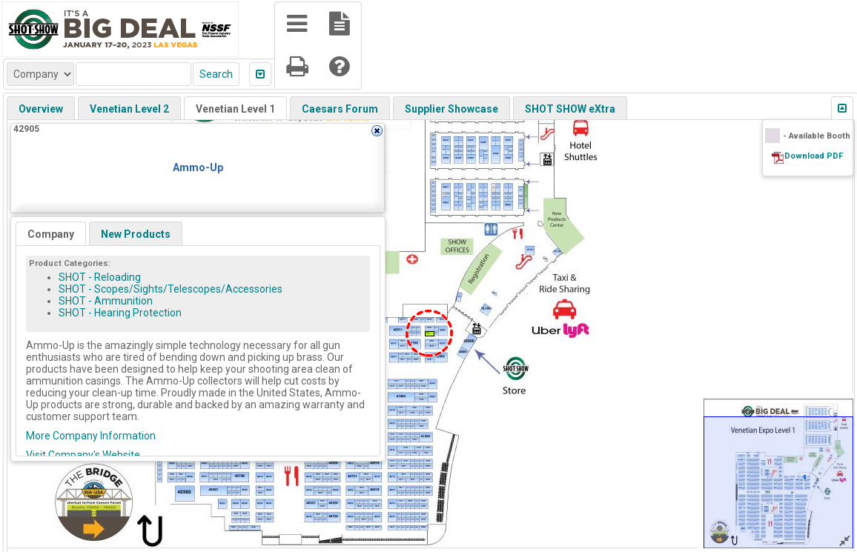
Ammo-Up (198, 167)
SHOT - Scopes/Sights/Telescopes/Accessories (170, 289)
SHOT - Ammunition (106, 301)
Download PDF (813, 156)
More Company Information (91, 436)
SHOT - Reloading (100, 277)
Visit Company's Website (83, 455)
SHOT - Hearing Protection (120, 313)
